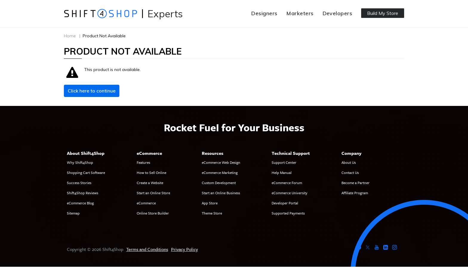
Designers (264, 13)
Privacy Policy (184, 249)
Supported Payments (288, 213)
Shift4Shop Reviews (82, 192)
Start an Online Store (153, 192)
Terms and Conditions (147, 249)
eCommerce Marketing (220, 172)
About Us (348, 162)
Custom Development (219, 182)
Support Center (284, 162)
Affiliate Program (354, 192)
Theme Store (212, 213)
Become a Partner (355, 182)
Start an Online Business (221, 192)
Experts (165, 13)
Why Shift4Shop (80, 162)
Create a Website (150, 182)
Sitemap (73, 213)
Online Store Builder (153, 213)
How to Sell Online (151, 172)
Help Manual (282, 172)
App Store (210, 203)
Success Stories (79, 182)
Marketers (299, 13)
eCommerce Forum (287, 182)
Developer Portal (285, 203)
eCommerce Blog (80, 203)
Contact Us (350, 172)
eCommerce (146, 203)
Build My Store (382, 13)
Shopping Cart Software (86, 172)
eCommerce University (289, 192)
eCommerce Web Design (221, 162)
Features (143, 162)
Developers (337, 13)
